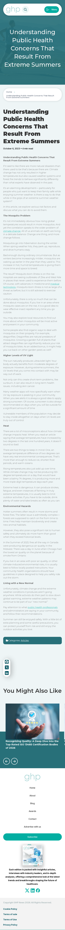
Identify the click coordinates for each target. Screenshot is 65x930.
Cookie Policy (10, 909)
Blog (32, 803)
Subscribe (32, 837)
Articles (25, 640)
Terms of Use (10, 919)
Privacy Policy (10, 925)
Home (9, 92)
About (32, 795)
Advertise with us (32, 827)
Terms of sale (10, 914)
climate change (12, 231)
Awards (32, 811)
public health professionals (43, 607)
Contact (32, 819)
